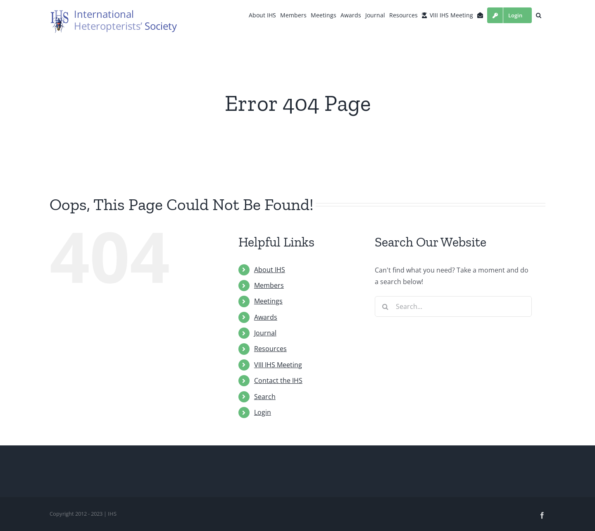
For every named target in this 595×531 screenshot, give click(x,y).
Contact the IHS (278, 380)
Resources (270, 348)
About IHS (269, 269)
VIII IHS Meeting (278, 364)
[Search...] (453, 306)
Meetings (268, 301)
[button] (538, 15)
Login (262, 412)
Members (269, 285)
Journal (265, 332)
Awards (265, 317)
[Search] (385, 306)
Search (265, 396)
